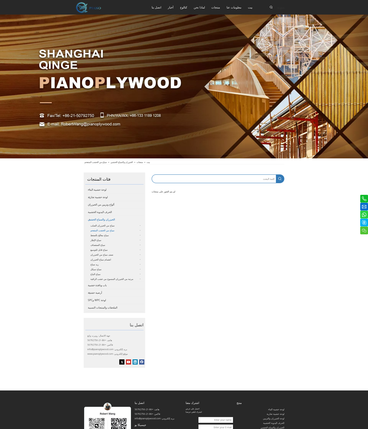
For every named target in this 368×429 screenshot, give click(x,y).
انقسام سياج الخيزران (100, 259)
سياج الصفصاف (97, 244)
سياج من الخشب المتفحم (102, 230)
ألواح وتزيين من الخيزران (101, 204)
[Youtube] (128, 362)
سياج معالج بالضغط (99, 235)
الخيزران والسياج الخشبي (101, 219)
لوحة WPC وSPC (97, 300)
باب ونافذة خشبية (97, 285)
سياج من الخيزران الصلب (102, 225)
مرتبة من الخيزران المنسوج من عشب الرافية (111, 278)
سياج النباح (95, 274)
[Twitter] (121, 362)
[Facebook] (141, 362)
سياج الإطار (95, 240)
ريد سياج (94, 264)
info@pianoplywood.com (100, 349)
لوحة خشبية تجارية (98, 197)
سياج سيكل (95, 269)
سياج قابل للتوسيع (99, 249)
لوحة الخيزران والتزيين (273, 418)
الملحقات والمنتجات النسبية (102, 307)
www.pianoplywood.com (100, 353)
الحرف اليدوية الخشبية (100, 212)
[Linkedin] (135, 362)
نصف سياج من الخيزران (101, 254)
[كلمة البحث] (214, 179)
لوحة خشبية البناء (97, 189)
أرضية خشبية (95, 292)
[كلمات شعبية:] (271, 7)
